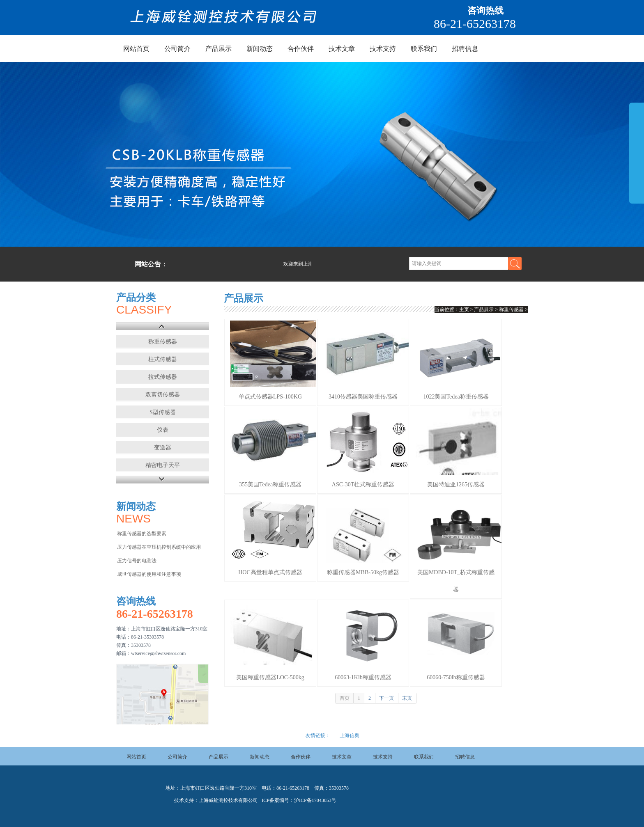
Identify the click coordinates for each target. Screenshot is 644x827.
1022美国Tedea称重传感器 (455, 397)
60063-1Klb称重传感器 (363, 677)
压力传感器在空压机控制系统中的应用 (159, 547)
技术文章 (342, 48)
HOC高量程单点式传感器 (270, 572)
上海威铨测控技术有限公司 (228, 800)
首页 (345, 698)
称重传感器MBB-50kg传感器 (363, 572)
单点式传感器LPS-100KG (270, 397)
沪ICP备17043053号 (315, 800)
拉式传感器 (162, 377)
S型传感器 (163, 412)
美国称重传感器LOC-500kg (270, 677)
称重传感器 (162, 342)
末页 (407, 698)
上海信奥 (349, 735)
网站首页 (136, 48)
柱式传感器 (162, 359)
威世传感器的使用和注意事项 (149, 574)
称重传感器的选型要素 (141, 533)
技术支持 (383, 48)
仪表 (162, 430)
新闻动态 (259, 48)
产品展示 (218, 48)
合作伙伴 (301, 48)
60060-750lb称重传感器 (456, 677)
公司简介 (177, 48)
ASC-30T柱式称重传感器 (363, 484)
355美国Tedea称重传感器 (270, 484)
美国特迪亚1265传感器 (456, 484)
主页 (464, 309)
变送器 (162, 447)
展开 (636, 152)
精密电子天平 (162, 465)
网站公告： (151, 264)
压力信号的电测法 (136, 561)
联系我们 (424, 48)
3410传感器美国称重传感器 (363, 397)
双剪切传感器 (162, 395)
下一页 (386, 698)
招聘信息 (465, 48)
